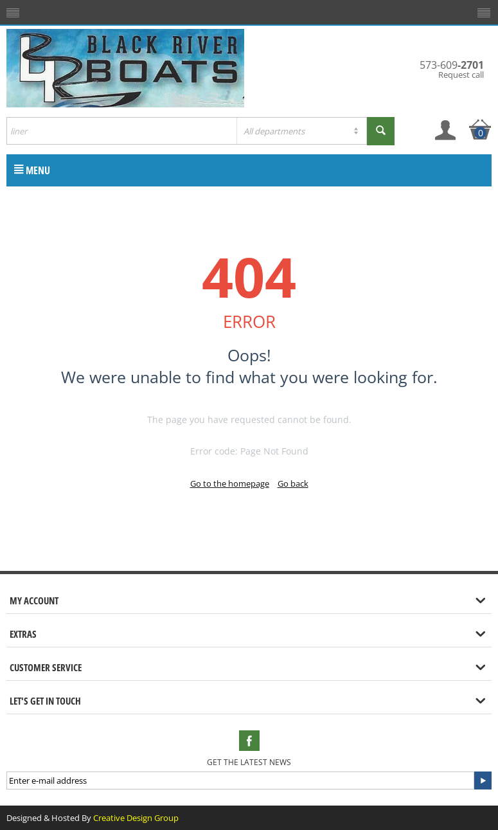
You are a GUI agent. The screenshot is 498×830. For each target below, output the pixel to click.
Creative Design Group (136, 818)
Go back (293, 483)
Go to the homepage (229, 483)
